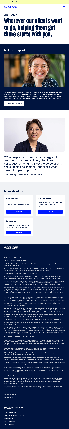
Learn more (19, 211)
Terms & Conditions (9, 421)
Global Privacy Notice (10, 412)
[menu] (64, 7)
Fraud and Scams (9, 424)
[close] (64, 2)
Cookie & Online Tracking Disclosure (14, 415)
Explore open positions (14, 104)
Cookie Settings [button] (8, 418)
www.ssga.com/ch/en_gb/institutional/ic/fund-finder (25, 343)
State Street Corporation (16, 407)
